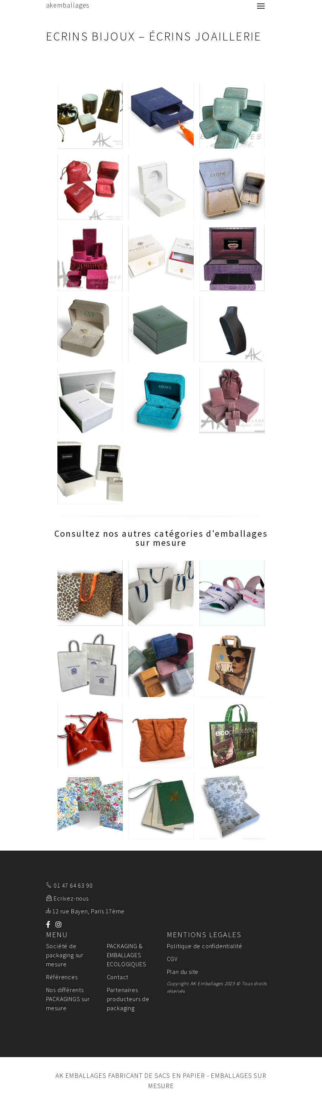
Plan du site (183, 971)
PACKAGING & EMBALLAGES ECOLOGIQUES (126, 955)
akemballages (68, 5)
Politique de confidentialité (204, 946)
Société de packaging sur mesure (64, 955)
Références (62, 977)
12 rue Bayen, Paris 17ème (88, 911)
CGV (172, 959)
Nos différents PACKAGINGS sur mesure (68, 999)
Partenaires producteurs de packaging (128, 999)
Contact (118, 977)
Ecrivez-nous (71, 898)
